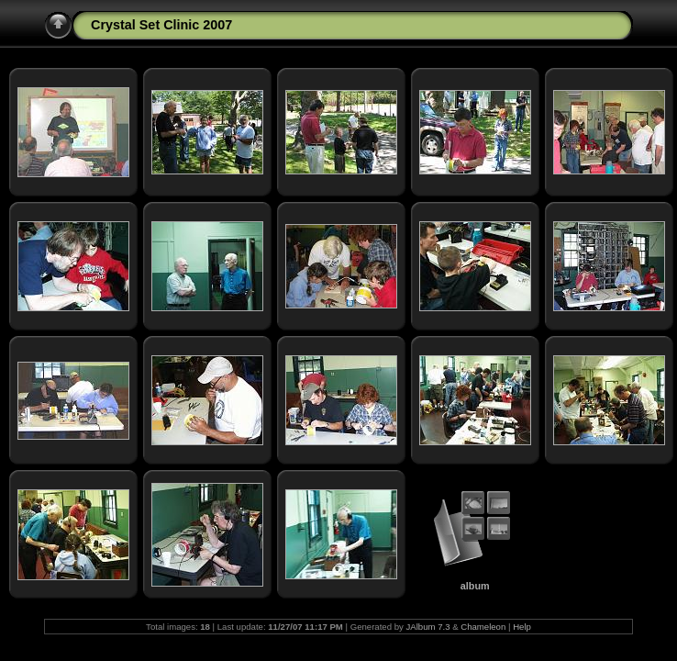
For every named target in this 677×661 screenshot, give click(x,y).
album (475, 585)
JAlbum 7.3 (427, 627)
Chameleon (483, 627)
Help (522, 627)
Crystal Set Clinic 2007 (161, 24)
